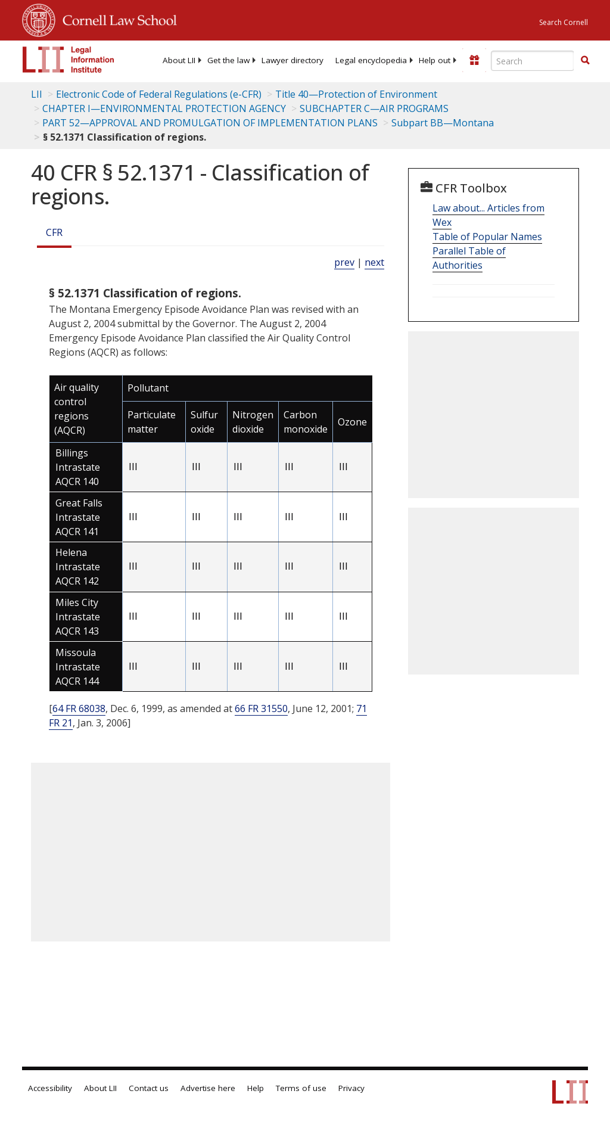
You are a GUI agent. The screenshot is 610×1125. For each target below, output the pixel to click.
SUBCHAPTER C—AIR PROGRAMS (374, 108)
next (374, 262)
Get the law (228, 60)
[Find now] (585, 60)
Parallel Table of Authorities (469, 258)
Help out (434, 60)
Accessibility (50, 1088)
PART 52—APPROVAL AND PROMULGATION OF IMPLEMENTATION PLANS (210, 122)
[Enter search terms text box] (532, 61)
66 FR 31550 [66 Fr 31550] (261, 708)
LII (36, 94)
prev (344, 262)
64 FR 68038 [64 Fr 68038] (78, 708)
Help (255, 1088)
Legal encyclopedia (371, 60)
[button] (585, 60)
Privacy (351, 1088)
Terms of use (301, 1088)
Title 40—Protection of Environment (356, 94)
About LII (179, 60)
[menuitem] (179, 60)
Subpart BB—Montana (442, 122)
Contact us (149, 1088)
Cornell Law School (116, 18)
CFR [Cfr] (54, 232)
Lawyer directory (292, 60)
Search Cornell (563, 22)
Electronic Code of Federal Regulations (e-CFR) (159, 94)
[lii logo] (68, 59)
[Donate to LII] (474, 60)
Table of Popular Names (487, 236)
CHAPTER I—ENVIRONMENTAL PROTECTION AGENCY (164, 108)
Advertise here (207, 1088)
